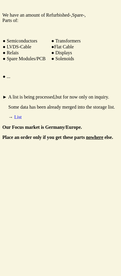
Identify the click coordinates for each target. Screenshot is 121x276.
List (18, 117)
